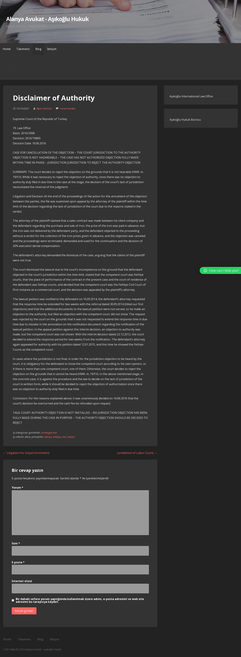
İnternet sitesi (22, 581)
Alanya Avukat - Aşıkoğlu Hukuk (47, 19)
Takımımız (23, 49)
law (64, 436)
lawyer (71, 436)
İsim (16, 543)
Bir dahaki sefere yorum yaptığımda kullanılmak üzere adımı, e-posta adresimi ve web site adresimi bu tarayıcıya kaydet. (80, 600)
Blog (38, 49)
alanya (47, 436)
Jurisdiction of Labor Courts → (137, 453)
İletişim (51, 49)
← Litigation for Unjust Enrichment (26, 453)
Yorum (17, 488)
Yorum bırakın (67, 108)
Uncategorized (49, 432)
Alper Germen (44, 108)
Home (7, 49)
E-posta (18, 562)
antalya (57, 436)
